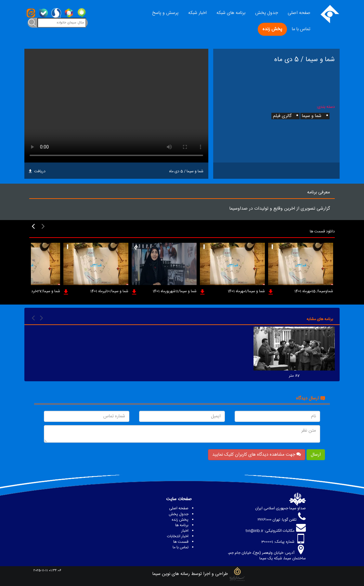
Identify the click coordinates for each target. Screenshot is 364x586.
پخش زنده (272, 29)
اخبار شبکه (197, 13)
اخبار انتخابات (177, 536)
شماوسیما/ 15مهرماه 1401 (313, 291)
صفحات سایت (179, 499)
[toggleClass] (32, 23)
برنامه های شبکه (230, 13)
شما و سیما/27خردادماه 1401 (38, 291)
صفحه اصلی (299, 13)
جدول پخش (266, 13)
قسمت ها (180, 542)
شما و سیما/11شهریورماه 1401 (175, 291)
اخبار (184, 530)
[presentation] (43, 226)
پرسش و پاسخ (165, 13)
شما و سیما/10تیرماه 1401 (109, 291)
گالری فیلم (282, 116)
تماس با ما (301, 29)
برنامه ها (181, 525)
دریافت (37, 171)
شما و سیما (311, 116)
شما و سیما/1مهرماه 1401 (246, 291)
